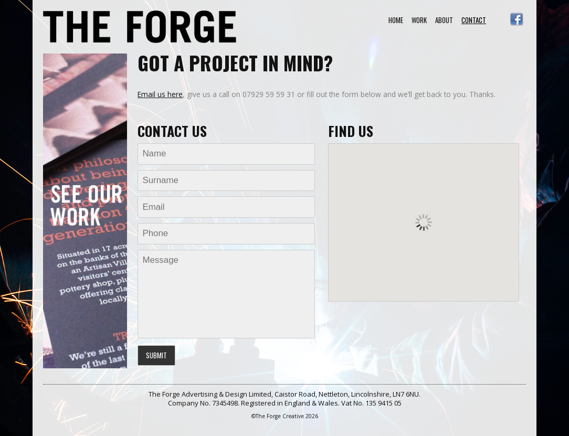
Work (419, 20)
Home (395, 20)
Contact (473, 20)
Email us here (160, 94)
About (444, 20)
